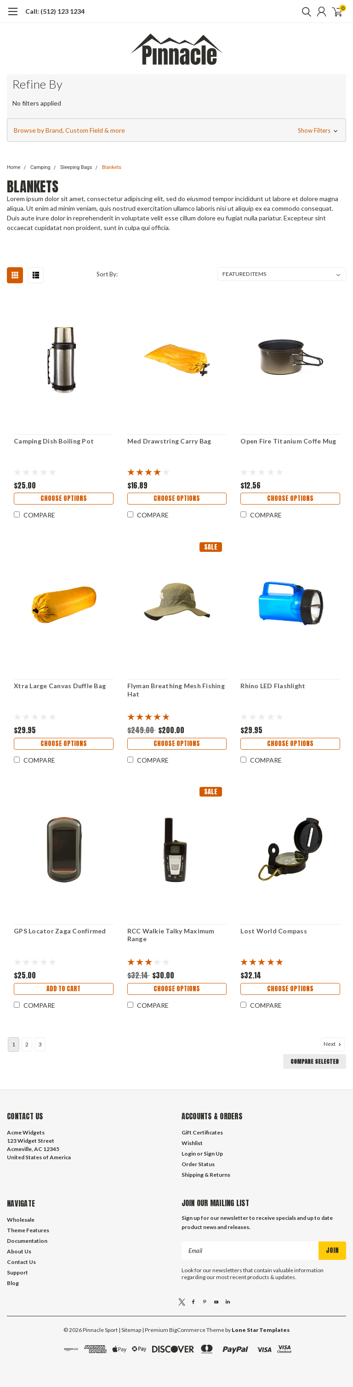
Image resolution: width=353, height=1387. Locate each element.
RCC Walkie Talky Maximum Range (171, 935)
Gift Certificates (202, 1132)
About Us (19, 1251)
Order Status (198, 1164)
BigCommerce (187, 1329)
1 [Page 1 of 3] (13, 1044)
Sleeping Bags (76, 167)
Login (189, 1153)
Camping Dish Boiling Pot (54, 441)
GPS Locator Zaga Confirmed (60, 931)
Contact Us (21, 1261)
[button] (176, 130)
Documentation (27, 1240)
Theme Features (28, 1230)
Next (333, 1044)
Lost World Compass (273, 931)
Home (14, 167)
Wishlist (192, 1143)
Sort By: (107, 274)
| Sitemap (130, 1329)
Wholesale (20, 1219)
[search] (304, 11)
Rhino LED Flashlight (272, 686)
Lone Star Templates (261, 1329)
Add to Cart (63, 989)
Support (17, 1272)
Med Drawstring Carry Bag (169, 441)
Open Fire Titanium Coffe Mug (288, 441)
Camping (40, 167)
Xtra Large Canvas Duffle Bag (60, 686)
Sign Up (213, 1153)
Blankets (111, 167)
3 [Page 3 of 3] (40, 1044)
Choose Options (63, 498)
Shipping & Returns (206, 1174)
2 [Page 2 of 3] (26, 1044)
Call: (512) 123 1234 (55, 11)
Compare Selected (314, 1061)
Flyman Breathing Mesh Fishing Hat (176, 690)
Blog (13, 1283)
